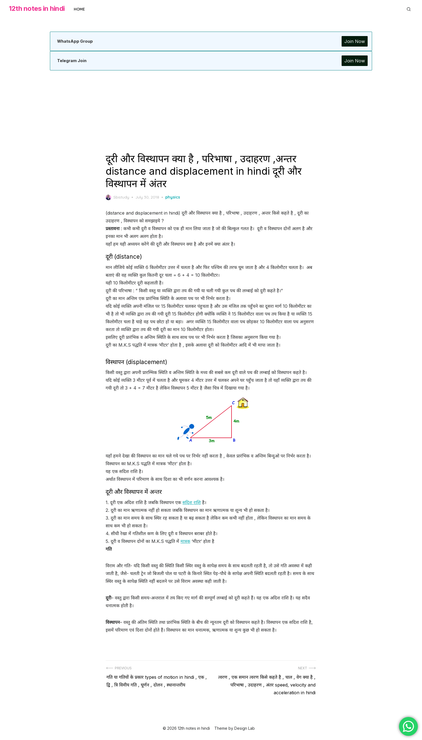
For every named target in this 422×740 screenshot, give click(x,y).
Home (79, 9)
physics (172, 197)
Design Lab (244, 728)
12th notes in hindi (37, 8)
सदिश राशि (191, 502)
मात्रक (185, 541)
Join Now (354, 41)
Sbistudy (117, 197)
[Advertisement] (211, 111)
